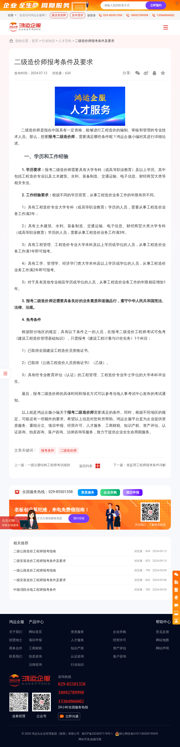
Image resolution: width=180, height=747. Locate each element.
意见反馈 (162, 632)
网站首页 (35, 632)
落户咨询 (119, 656)
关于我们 (15, 632)
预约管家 (79, 518)
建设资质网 (59, 15)
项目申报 (132, 492)
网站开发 (84, 739)
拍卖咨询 (35, 656)
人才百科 (64, 41)
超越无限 (95, 739)
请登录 (91, 15)
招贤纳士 (15, 640)
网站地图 (162, 640)
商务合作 (15, 648)
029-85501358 (112, 15)
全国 (11, 15)
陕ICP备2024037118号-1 (97, 733)
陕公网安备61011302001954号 (136, 734)
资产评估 (119, 648)
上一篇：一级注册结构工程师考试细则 (42, 465)
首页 (35, 41)
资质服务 (87, 492)
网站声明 (162, 648)
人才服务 (77, 640)
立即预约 (155, 5)
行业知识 (48, 41)
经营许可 (119, 640)
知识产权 (77, 648)
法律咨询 (35, 664)
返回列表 (90, 466)
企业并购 (110, 492)
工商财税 (35, 648)
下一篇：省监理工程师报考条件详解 (139, 465)
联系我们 (15, 656)
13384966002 (165, 15)
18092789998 (139, 15)
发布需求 (77, 15)
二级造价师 (68, 450)
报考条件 (47, 450)
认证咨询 (77, 656)
